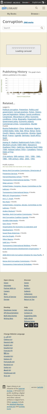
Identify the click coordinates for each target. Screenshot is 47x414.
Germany (25, 135)
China (21, 128)
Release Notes (29, 321)
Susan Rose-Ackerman (11, 233)
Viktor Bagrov (8, 239)
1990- (32, 156)
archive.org (11, 406)
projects (15, 402)
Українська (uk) (9, 373)
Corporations (24, 124)
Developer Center (10, 310)
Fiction (31, 112)
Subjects (27, 291)
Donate (25, 2)
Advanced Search (30, 297)
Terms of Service (10, 297)
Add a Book (28, 318)
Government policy (10, 121)
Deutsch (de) (8, 342)
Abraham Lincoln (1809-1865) (15, 145)
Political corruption (10, 109)
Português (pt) (9, 362)
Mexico (12, 133)
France (11, 135)
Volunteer (7, 285)
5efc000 (40, 387)
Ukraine (32, 133)
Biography (22, 119)
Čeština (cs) (8, 339)
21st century (8, 156)
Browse (31, 13)
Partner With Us (10, 288)
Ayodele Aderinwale (10, 220)
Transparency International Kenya (15, 192)
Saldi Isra (21, 147)
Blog (5, 294)
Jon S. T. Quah (8, 198)
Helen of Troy (8, 152)
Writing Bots (8, 318)
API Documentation (11, 313)
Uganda (18, 135)
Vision (6, 283)
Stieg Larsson (8, 183)
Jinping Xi (6, 142)
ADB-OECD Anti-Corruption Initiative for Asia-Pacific (22, 255)
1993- (32, 159)
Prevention (23, 109)
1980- (5, 159)
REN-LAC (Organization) (12, 195)
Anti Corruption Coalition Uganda (15, 217)
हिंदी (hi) (6, 353)
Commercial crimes (10, 124)
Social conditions (33, 114)
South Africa (35, 135)
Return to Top (29, 299)
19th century (13, 159)
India (17, 130)
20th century (19, 156)
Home (26, 283)
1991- (27, 156)
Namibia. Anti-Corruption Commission (17, 214)
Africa (26, 130)
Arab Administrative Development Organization (21, 248)
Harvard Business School (12, 177)
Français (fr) (8, 350)
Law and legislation (10, 114)
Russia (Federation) (10, 128)
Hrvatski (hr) (8, 356)
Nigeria (37, 128)
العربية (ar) (7, 337)
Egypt (38, 133)
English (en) (8, 345)
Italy (21, 130)
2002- (21, 159)
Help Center (28, 310)
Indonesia (29, 128)
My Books (11, 13)
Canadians (31, 149)
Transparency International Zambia (16, 180)
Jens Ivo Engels (8, 236)
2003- (27, 159)
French (39, 149)
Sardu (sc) (7, 367)
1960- (38, 156)
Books (26, 285)
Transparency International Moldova (16, 245)
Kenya (32, 130)
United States (8, 130)
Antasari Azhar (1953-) (17, 149)
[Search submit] (36, 8)
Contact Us (28, 313)
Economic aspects (26, 121)
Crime (14, 119)
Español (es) (8, 348)
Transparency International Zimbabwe (17, 264)
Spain (5, 138)
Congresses (7, 116)
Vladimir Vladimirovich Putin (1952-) (25, 142)
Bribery (22, 114)
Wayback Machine (16, 404)
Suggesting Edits (30, 316)
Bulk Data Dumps (10, 316)
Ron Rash (6, 202)
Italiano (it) (8, 359)
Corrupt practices (21, 112)
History (38, 112)
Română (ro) (8, 364)
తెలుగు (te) (7, 370)
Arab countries (22, 133)
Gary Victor (7, 223)
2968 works (28, 22)
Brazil (5, 135)
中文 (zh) (7, 376)
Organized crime (34, 119)
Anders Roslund (9, 211)
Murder (34, 124)
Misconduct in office (21, 116)
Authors (27, 288)
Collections (28, 294)
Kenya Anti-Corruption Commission (16, 261)
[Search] (21, 28)
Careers (7, 291)
